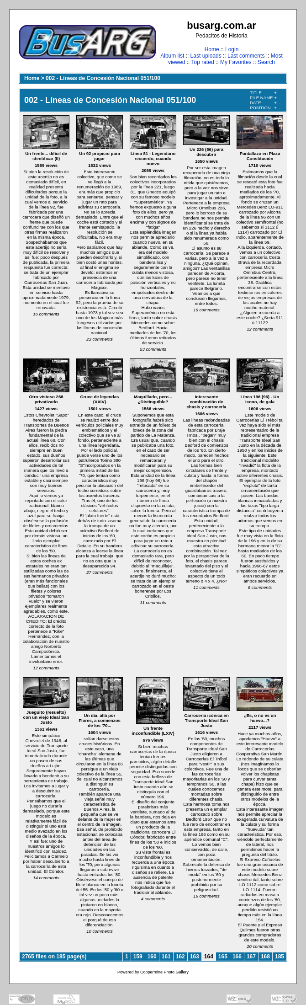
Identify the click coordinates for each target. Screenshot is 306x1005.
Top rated (202, 62)
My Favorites (236, 62)
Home (212, 49)
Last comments (245, 56)
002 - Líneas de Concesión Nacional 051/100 (103, 78)
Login (231, 49)
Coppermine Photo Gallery (164, 972)
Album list (172, 56)
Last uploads (206, 56)
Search (266, 62)
